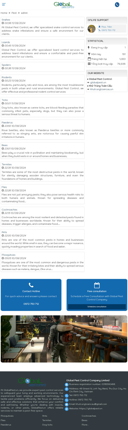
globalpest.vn (98, 82)
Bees (4, 145)
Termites (7, 164)
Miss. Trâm (106, 26)
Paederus (7, 122)
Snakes (6, 19)
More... (85, 424)
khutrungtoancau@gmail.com (91, 404)
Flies (4, 187)
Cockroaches (9, 209)
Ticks (5, 99)
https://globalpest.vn (90, 408)
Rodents (7, 77)
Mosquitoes (8, 254)
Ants (4, 232)
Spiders (6, 64)
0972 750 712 (107, 30)
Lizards (6, 42)
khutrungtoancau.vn (101, 89)
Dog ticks (47, 424)
